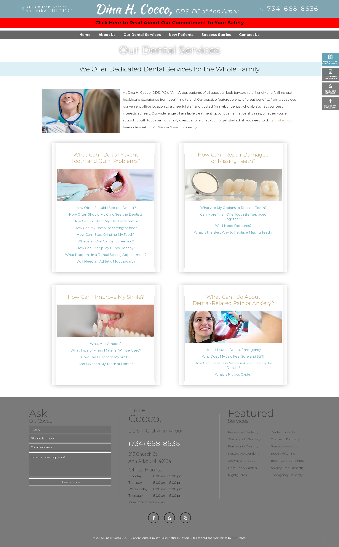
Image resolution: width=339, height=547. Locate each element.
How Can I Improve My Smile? (106, 297)
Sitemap (183, 537)
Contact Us (249, 35)
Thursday (135, 495)
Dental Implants (283, 432)
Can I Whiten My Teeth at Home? (105, 364)
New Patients (181, 35)
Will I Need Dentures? (233, 226)
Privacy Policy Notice (163, 537)
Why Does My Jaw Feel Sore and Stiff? (233, 356)
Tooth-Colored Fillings (287, 461)
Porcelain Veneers (284, 446)
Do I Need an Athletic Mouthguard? (105, 261)
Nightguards (237, 475)
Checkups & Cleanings (245, 439)
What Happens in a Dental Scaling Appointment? (106, 255)
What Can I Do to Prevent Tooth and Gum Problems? (106, 158)
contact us (282, 120)
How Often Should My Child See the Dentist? (105, 214)
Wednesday (137, 489)
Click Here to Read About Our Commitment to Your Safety (169, 23)
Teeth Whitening (283, 453)
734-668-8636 (289, 8)
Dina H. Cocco (166, 9)
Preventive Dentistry (243, 432)
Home (85, 35)
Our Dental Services (142, 35)
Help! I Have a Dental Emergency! (233, 350)
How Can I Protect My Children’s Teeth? (105, 221)
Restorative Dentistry (243, 453)
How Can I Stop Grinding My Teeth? (106, 234)
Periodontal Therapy (243, 446)
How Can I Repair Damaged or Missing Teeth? (233, 158)
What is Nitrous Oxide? (233, 374)
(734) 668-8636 (154, 443)
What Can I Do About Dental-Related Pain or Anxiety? (233, 300)
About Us (107, 35)
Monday (135, 476)
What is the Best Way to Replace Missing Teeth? (233, 232)
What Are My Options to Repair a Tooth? (233, 208)
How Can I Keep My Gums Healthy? (105, 248)
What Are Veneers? (106, 344)
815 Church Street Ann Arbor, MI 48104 (49, 9)
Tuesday (135, 482)
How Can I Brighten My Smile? (106, 357)
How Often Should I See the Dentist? (105, 208)
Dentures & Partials (242, 468)
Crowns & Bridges (241, 461)
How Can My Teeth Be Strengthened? (105, 228)
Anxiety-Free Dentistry (287, 468)
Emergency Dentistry (287, 475)
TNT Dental (239, 537)
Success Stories (216, 35)
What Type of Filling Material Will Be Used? (105, 350)
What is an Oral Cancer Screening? (105, 241)
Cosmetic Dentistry (285, 439)
